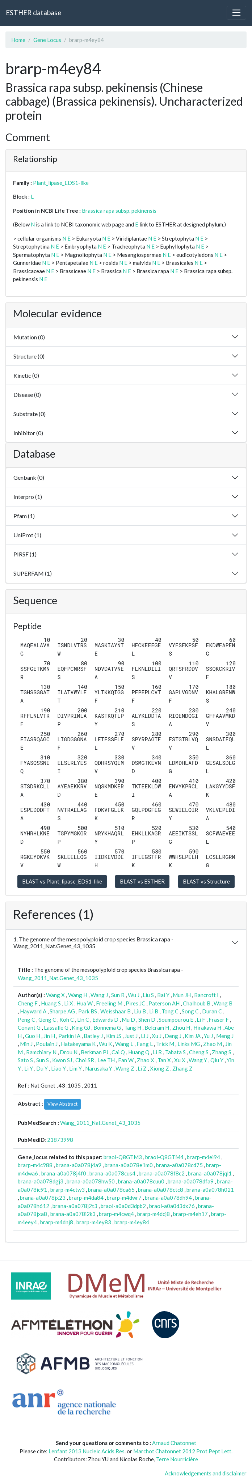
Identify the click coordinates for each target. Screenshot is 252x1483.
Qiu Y (216, 1060)
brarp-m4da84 (86, 1197)
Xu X (179, 1060)
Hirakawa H (207, 1027)
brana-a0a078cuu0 (141, 1181)
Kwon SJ (62, 1060)
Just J (131, 1036)
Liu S (148, 995)
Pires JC (135, 1003)
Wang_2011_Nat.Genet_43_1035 (58, 978)
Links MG (188, 1044)
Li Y (28, 1068)
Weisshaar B (115, 1011)
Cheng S (199, 1052)
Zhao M (212, 1044)
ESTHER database (33, 12)
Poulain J (47, 1044)
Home (18, 40)
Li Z (142, 1068)
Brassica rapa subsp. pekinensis (119, 210)
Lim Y (75, 1068)
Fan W (126, 1060)
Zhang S (221, 1052)
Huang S (51, 1003)
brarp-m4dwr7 (124, 1197)
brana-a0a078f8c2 (162, 1173)
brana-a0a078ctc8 (160, 1189)
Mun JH (182, 995)
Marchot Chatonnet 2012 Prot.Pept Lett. (182, 1451)
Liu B (140, 1011)
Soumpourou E (176, 1019)
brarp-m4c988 (35, 1165)
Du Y (42, 1068)
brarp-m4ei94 (203, 1157)
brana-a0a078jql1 (210, 1173)
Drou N (68, 1052)
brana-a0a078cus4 (112, 1173)
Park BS (87, 1011)
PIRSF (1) (25, 554)
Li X (68, 1003)
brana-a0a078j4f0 (63, 1173)
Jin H (49, 1036)
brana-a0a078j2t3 (74, 1206)
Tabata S (175, 1052)
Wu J (133, 995)
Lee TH (106, 1060)
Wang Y (198, 1060)
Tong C (169, 1011)
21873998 (60, 1139)
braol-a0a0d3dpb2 (123, 1206)
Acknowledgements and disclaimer (206, 1473)
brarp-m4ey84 (131, 1222)
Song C (190, 1011)
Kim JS (113, 1036)
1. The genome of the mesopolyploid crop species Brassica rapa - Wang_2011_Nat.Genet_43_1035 (93, 942)
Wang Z (125, 1068)
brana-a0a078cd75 (179, 1165)
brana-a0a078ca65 (111, 1189)
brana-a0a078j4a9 (78, 1165)
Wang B (223, 1003)
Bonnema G (107, 1027)
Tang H (132, 1027)
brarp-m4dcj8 (153, 1214)
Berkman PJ (94, 1052)
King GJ (81, 1027)
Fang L (144, 1044)
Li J (144, 1036)
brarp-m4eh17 (190, 1214)
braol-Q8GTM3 (123, 1157)
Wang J (99, 995)
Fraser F (219, 1019)
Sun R (118, 995)
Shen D (146, 1019)
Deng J (173, 1036)
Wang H (77, 995)
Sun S (42, 1060)
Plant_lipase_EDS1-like (61, 182)
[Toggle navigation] (236, 13)
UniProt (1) (27, 534)
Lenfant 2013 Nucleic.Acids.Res (87, 1451)
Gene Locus (47, 40)
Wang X (55, 995)
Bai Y (163, 995)
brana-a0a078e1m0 (129, 1165)
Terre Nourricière (177, 1459)
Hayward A (33, 1011)
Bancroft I (206, 995)
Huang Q (139, 1052)
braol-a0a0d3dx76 (172, 1206)
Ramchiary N (41, 1052)
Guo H (32, 1036)
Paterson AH (164, 1003)
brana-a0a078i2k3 (73, 1214)
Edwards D (105, 1019)
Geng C (47, 1019)
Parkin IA (69, 1036)
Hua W (84, 1003)
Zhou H (181, 1027)
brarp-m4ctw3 (67, 1189)
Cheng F (28, 1003)
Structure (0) (29, 356)
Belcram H (156, 1027)
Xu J (156, 1036)
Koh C (66, 1019)
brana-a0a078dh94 (168, 1197)
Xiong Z (159, 1068)
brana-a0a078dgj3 (40, 1181)
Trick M (165, 1044)
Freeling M (109, 1003)
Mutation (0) (29, 337)
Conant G (29, 1027)
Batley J (93, 1036)
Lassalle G (56, 1027)
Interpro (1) (27, 496)
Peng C (26, 1019)
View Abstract (62, 1104)
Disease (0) (27, 394)
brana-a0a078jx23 (43, 1197)
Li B (153, 1011)
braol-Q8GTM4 (164, 1157)
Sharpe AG (62, 1011)
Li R (157, 1052)
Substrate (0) (29, 413)
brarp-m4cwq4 (116, 1214)
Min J (26, 1044)
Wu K (105, 1044)
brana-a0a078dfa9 (191, 1181)
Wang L (124, 1044)
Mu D (128, 1019)
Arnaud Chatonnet (174, 1443)
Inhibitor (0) (28, 432)
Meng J (225, 1036)
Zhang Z (182, 1068)
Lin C (83, 1019)
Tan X (164, 1060)
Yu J (208, 1036)
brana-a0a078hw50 (91, 1181)
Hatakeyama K (78, 1044)
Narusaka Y (98, 1068)
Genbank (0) (28, 477)
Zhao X (145, 1060)
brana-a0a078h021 (210, 1189)
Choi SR (84, 1060)
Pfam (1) (24, 515)
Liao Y (58, 1068)
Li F (201, 1019)
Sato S (25, 1060)
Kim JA (193, 1036)
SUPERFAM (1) (32, 573)
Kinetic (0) (26, 375)
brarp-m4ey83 (93, 1222)
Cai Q (118, 1052)
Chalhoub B (196, 1003)
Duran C (212, 1011)
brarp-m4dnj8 (56, 1222)
